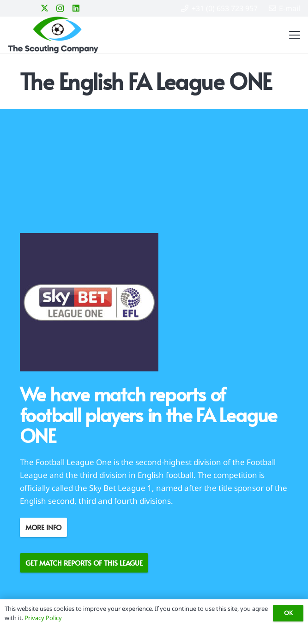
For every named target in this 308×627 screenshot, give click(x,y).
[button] (293, 35)
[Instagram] (60, 8)
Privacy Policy (43, 618)
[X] (44, 8)
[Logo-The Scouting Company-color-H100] (53, 35)
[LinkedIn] (76, 8)
